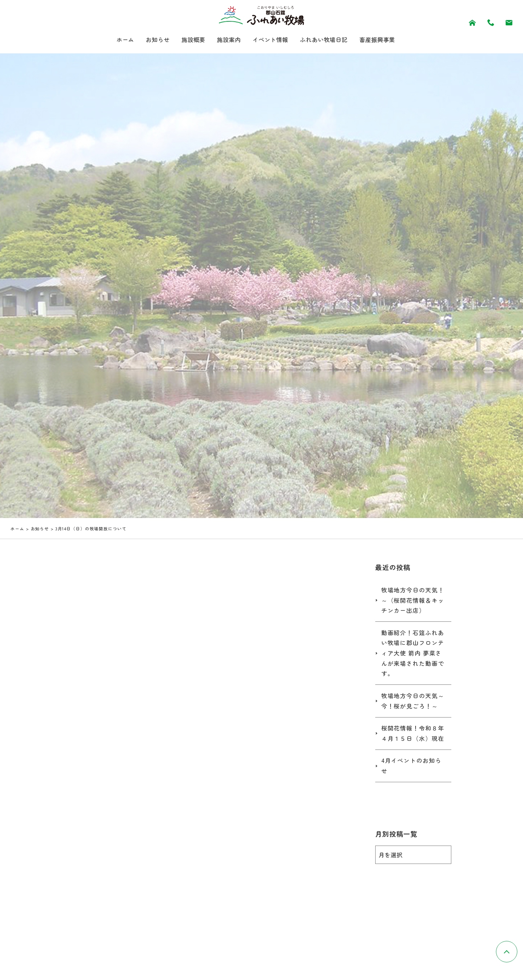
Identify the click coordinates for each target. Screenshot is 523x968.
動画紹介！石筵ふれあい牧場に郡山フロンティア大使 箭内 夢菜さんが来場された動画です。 (412, 653)
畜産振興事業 (382, 40)
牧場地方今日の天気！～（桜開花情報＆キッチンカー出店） (412, 600)
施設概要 (190, 40)
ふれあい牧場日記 (326, 40)
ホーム (119, 40)
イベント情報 (270, 40)
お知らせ (153, 40)
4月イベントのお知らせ (411, 765)
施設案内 (227, 40)
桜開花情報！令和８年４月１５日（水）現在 (412, 733)
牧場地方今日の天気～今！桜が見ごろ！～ (412, 700)
